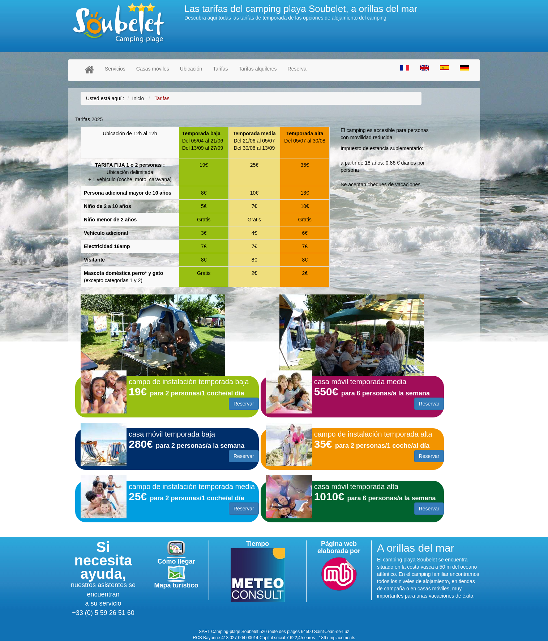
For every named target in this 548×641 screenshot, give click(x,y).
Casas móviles (152, 69)
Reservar (244, 404)
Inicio (138, 98)
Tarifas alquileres (258, 69)
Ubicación (191, 69)
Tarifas (220, 69)
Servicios (115, 69)
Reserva (297, 69)
